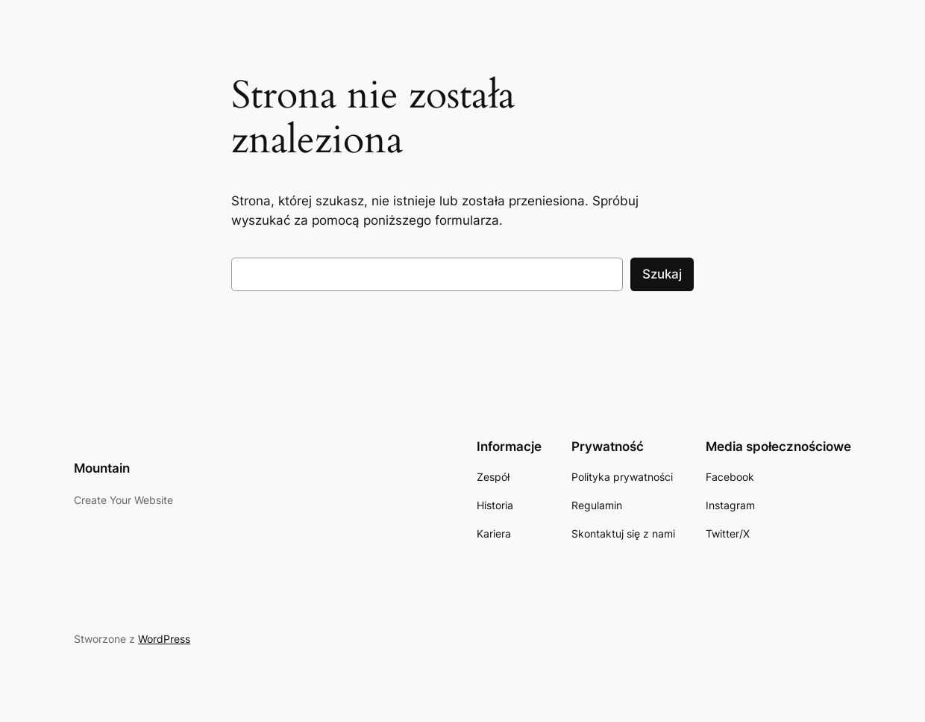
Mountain (102, 468)
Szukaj (662, 274)
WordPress (164, 638)
